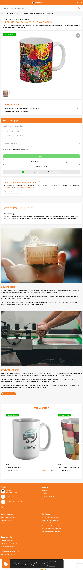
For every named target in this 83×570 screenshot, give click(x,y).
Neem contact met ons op (13, 192)
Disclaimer (4, 520)
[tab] (10, 208)
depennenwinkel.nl (7, 537)
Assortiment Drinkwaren (12, 14)
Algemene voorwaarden (8, 514)
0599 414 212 (7, 187)
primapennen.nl (6, 546)
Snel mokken (24, 14)
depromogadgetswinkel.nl (9, 543)
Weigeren (60, 564)
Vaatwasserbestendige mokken (51, 528)
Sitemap (44, 496)
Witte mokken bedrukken (50, 514)
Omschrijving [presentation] (11, 207)
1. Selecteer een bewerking (13, 126)
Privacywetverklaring (7, 517)
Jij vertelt (45, 490)
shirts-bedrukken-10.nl (8, 551)
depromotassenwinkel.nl (9, 540)
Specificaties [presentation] (28, 207)
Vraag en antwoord (48, 493)
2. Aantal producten (10, 144)
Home (2, 14)
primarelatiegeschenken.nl (10, 548)
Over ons (45, 487)
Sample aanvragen (41, 166)
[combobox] (41, 8)
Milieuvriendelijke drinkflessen (51, 525)
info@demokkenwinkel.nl (26, 187)
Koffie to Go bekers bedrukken (51, 522)
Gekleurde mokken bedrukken (51, 517)
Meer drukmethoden (8, 394)
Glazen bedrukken (47, 520)
